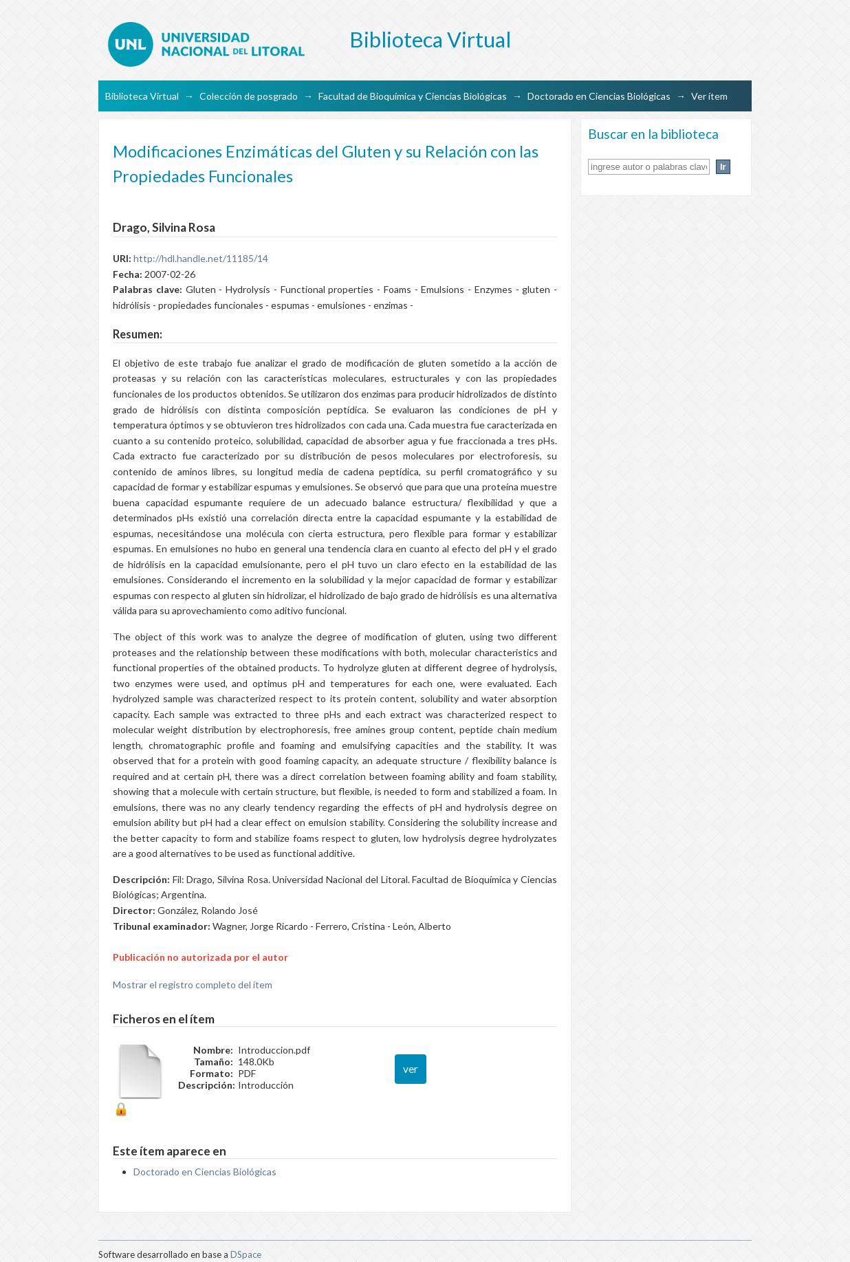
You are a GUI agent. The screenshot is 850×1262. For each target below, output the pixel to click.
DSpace (245, 1254)
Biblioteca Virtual (142, 96)
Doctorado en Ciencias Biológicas (599, 96)
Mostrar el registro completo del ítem (192, 984)
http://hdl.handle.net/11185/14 (200, 258)
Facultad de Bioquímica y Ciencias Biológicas (412, 96)
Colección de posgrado (248, 96)
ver (410, 1069)
